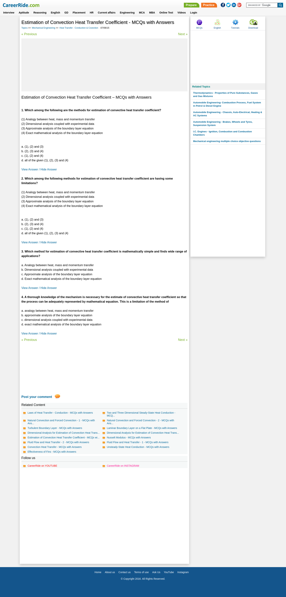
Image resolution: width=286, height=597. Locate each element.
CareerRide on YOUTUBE (42, 465)
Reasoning (40, 12)
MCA (142, 12)
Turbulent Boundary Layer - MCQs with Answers (55, 428)
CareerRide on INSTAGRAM (123, 465)
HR (91, 12)
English (55, 12)
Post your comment (36, 397)
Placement (79, 12)
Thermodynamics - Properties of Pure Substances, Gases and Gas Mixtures (225, 95)
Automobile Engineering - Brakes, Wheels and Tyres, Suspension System (223, 123)
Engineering (127, 12)
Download (253, 28)
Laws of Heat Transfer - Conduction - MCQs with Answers (60, 412)
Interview (8, 12)
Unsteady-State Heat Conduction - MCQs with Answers (138, 447)
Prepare (191, 5)
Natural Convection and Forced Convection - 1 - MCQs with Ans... (61, 422)
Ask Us (156, 572)
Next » (183, 34)
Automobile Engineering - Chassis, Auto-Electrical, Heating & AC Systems (227, 114)
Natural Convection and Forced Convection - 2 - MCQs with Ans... (140, 422)
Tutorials (235, 28)
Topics (24, 28)
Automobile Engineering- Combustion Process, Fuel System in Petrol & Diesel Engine (227, 104)
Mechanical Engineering (43, 28)
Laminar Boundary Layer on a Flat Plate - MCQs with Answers (142, 428)
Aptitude (24, 12)
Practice (208, 5)
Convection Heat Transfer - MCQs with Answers (55, 447)
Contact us (124, 572)
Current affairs (106, 12)
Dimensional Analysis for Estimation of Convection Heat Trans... (64, 432)
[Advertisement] (104, 64)
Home (97, 572)
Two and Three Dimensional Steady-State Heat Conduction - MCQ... (141, 414)
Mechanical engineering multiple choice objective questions (227, 141)
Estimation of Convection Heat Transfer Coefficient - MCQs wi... (63, 437)
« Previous (29, 34)
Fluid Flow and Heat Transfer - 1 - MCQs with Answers (138, 442)
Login (193, 12)
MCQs (199, 28)
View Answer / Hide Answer (39, 169)
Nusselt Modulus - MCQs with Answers (129, 437)
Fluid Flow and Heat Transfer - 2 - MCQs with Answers (58, 442)
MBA (152, 12)
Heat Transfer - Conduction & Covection (78, 28)
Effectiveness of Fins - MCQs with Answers (52, 451)
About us (110, 572)
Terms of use (141, 572)
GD (66, 12)
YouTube (169, 572)
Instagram (183, 572)
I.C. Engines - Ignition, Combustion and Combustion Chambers (222, 133)
